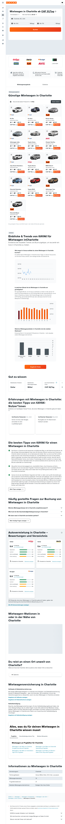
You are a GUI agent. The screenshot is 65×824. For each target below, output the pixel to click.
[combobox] (15, 14)
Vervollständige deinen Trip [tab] (26, 736)
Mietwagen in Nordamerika (28, 796)
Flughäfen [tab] (14, 736)
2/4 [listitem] (55, 122)
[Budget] (30, 571)
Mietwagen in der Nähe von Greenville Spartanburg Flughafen (46, 747)
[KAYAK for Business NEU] (3, 30)
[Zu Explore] (3, 23)
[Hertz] (58, 541)
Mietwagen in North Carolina (15, 798)
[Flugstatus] (3, 27)
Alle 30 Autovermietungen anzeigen (18, 605)
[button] (3, 2)
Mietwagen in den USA (41, 796)
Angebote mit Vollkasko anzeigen (17, 697)
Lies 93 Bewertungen (19, 577)
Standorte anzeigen (29, 561)
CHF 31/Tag (47, 11)
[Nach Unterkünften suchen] (3, 11)
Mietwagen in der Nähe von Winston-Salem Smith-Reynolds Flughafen (45, 751)
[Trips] (3, 35)
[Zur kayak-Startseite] (11, 3)
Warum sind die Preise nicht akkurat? (36, 819)
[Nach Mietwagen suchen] (3, 15)
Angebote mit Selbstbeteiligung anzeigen (20, 715)
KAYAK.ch (10, 796)
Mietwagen (17, 796)
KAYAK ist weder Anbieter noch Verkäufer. (36, 813)
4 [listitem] (29, 122)
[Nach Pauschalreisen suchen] (3, 18)
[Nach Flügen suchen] (3, 8)
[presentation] (55, 11)
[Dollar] (30, 541)
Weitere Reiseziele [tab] (42, 736)
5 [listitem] (47, 122)
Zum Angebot (21, 124)
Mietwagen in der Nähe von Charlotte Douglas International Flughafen (22, 747)
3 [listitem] (50, 122)
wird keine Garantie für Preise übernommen (48, 808)
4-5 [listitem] (19, 122)
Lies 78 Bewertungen (46, 547)
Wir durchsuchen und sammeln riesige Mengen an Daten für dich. (36, 816)
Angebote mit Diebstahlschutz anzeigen (19, 699)
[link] (35, 367)
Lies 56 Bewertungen (19, 547)
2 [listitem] (11, 122)
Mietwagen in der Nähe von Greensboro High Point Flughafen (22, 751)
